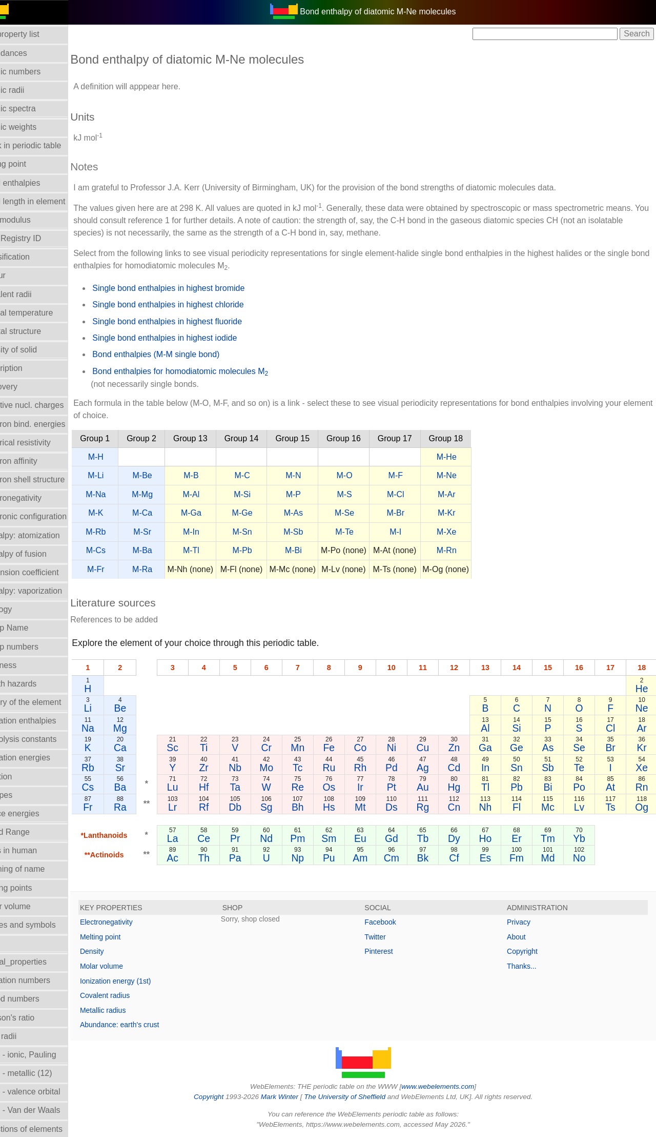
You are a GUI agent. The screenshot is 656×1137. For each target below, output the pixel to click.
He (642, 688)
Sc (195, 747)
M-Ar (471, 494)
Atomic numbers (35, 71)
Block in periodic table (46, 145)
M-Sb (317, 531)
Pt (403, 787)
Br (613, 747)
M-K (119, 512)
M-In (215, 531)
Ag (434, 767)
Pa (255, 858)
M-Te (368, 531)
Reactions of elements (46, 1129)
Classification (30, 256)
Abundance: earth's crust (143, 1025)
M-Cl (419, 494)
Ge (523, 747)
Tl (493, 787)
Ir (374, 787)
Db (255, 807)
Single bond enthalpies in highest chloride (192, 304)
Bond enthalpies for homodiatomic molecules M (204, 372)
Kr (642, 747)
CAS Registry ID (35, 238)
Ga (493, 747)
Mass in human (33, 850)
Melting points (31, 888)
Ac (195, 858)
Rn (642, 787)
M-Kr (471, 512)
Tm (553, 838)
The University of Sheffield (357, 1097)
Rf (225, 807)
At (612, 787)
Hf (225, 787)
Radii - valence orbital (45, 1091)
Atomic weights (33, 127)
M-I (419, 531)
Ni (403, 747)
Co (374, 747)
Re (314, 787)
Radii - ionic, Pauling (43, 1054)
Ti (225, 747)
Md (553, 858)
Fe (345, 747)
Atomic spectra (33, 108)
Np (314, 858)
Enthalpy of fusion (38, 554)
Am (373, 858)
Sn (523, 767)
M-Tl (215, 550)
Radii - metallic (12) (41, 1073)
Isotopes (21, 795)
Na (112, 728)
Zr (225, 767)
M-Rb (120, 531)
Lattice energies (35, 813)
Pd (404, 767)
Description (26, 368)
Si (523, 728)
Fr (111, 807)
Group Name (29, 627)
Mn (314, 747)
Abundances (28, 53)
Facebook (392, 922)
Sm (344, 838)
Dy (464, 838)
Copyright (528, 951)
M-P (317, 494)
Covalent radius (129, 995)
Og (642, 807)
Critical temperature (41, 312)
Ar (642, 728)
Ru (344, 767)
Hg (463, 787)
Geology (21, 609)
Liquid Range (30, 832)
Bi (552, 787)
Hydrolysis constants (43, 739)
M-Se (368, 512)
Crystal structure (35, 331)
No (583, 858)
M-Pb (266, 550)
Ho (493, 838)
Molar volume (30, 906)
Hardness (23, 665)
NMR (15, 943)
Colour (18, 275)
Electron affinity (33, 461)
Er (523, 838)
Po (583, 787)
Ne (642, 708)
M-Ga (215, 512)
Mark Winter (291, 1097)
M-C (266, 475)
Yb (583, 838)
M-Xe (470, 531)
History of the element (46, 702)
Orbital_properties (38, 961)
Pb (523, 787)
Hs (344, 807)
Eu (374, 838)
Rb (112, 767)
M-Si (266, 494)
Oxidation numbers (40, 980)
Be (144, 708)
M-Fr (120, 569)
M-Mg (166, 494)
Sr (144, 767)
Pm (314, 838)
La (195, 838)
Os (344, 787)
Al (493, 728)
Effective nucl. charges (47, 405)
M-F (419, 475)
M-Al (215, 494)
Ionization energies (40, 757)
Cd (463, 767)
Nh (493, 807)
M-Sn (266, 531)
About (522, 937)
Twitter (387, 937)
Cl (612, 728)
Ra (143, 807)
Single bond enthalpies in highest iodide (188, 338)
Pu (344, 858)
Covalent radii (31, 294)
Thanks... (528, 966)
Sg (285, 807)
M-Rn (471, 550)
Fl (523, 807)
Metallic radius (127, 1010)
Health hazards (33, 683)
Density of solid (33, 349)
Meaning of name (37, 869)
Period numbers (35, 998)
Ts (613, 807)
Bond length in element (48, 201)
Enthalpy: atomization (45, 535)
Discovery (24, 386)
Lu (195, 787)
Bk (434, 858)
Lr (195, 807)
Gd (404, 838)
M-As (317, 512)
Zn (463, 747)
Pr (255, 838)
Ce (225, 838)
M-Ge (266, 512)
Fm (523, 858)
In (493, 767)
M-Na (120, 494)
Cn (463, 807)
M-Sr (166, 531)
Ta (255, 787)
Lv (583, 807)
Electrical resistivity (40, 442)
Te (583, 767)
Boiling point (28, 164)
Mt (374, 807)
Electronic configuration (48, 516)
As (553, 747)
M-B (215, 475)
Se (583, 747)
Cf (463, 858)
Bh (315, 807)
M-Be (166, 475)
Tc (314, 767)
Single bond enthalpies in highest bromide (192, 288)
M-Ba (166, 550)
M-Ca (166, 512)
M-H (120, 457)
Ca (143, 747)
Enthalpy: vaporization (46, 590)
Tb (434, 838)
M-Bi (317, 550)
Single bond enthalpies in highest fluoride (191, 321)
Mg (144, 728)
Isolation (21, 776)
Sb (553, 767)
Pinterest (391, 951)
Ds (404, 807)
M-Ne (471, 475)
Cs (112, 787)
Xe (643, 767)
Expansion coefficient (44, 572)
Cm (404, 858)
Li (111, 708)
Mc (553, 807)
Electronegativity (36, 498)
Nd (284, 838)
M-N (317, 475)
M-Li (120, 475)
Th (225, 858)
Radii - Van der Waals (45, 1110)
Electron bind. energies (48, 424)
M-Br (419, 512)
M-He (471, 457)
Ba (144, 787)
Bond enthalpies (35, 183)
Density (116, 951)
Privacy (525, 922)
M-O (368, 475)
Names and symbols (43, 924)
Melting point (124, 937)
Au (434, 787)
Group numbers (34, 646)
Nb (255, 767)
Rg (433, 807)
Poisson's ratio (32, 1017)
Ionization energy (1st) (139, 981)
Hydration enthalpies (43, 720)
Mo (285, 767)
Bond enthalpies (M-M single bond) (179, 354)
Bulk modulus (30, 219)
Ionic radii (23, 1036)
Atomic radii (27, 90)
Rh (374, 767)
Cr (284, 747)
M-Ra (166, 569)
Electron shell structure (47, 479)
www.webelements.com (450, 1086)
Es (493, 858)
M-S (368, 494)
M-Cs (120, 550)
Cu (433, 747)
